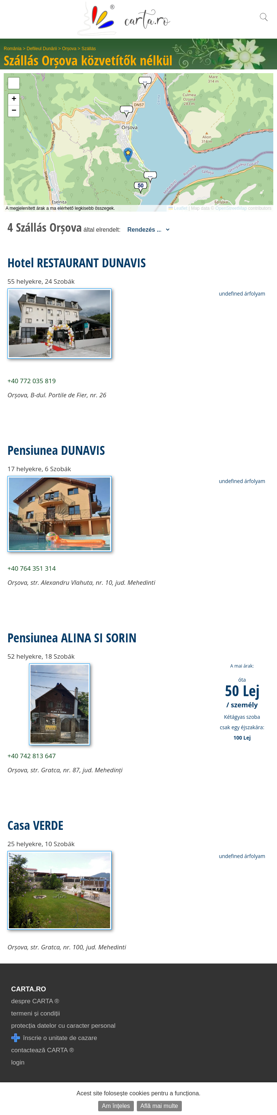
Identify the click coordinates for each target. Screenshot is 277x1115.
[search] (264, 21)
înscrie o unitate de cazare (54, 1037)
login (18, 1062)
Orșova (69, 48)
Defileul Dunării (42, 48)
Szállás (88, 48)
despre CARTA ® (35, 1001)
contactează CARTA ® (42, 1050)
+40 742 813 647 (31, 756)
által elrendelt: (101, 229)
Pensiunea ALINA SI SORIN (71, 637)
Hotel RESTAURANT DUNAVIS (76, 262)
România (13, 48)
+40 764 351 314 (31, 568)
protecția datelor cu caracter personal (63, 1025)
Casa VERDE (35, 825)
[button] (128, 155)
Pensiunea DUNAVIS (56, 450)
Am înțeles (116, 1106)
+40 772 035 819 (31, 380)
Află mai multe (159, 1106)
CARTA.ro (28, 989)
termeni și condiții (35, 1013)
